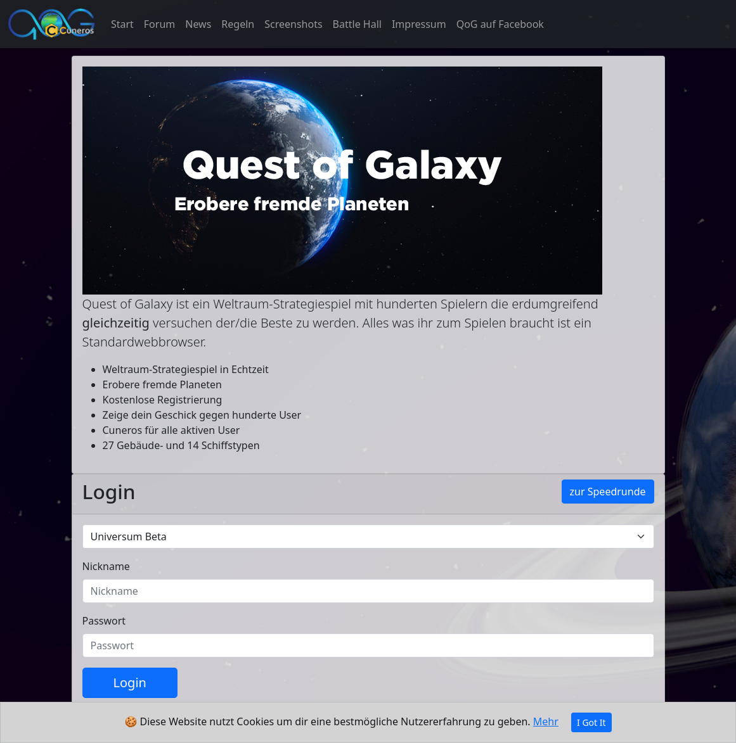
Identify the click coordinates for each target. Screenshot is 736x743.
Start (122, 24)
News (198, 24)
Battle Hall (357, 24)
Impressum (419, 24)
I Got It (591, 722)
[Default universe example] (368, 536)
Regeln (237, 24)
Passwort (104, 621)
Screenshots (293, 24)
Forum (159, 24)
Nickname (106, 566)
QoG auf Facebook (500, 24)
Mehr (545, 721)
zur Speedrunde (608, 492)
